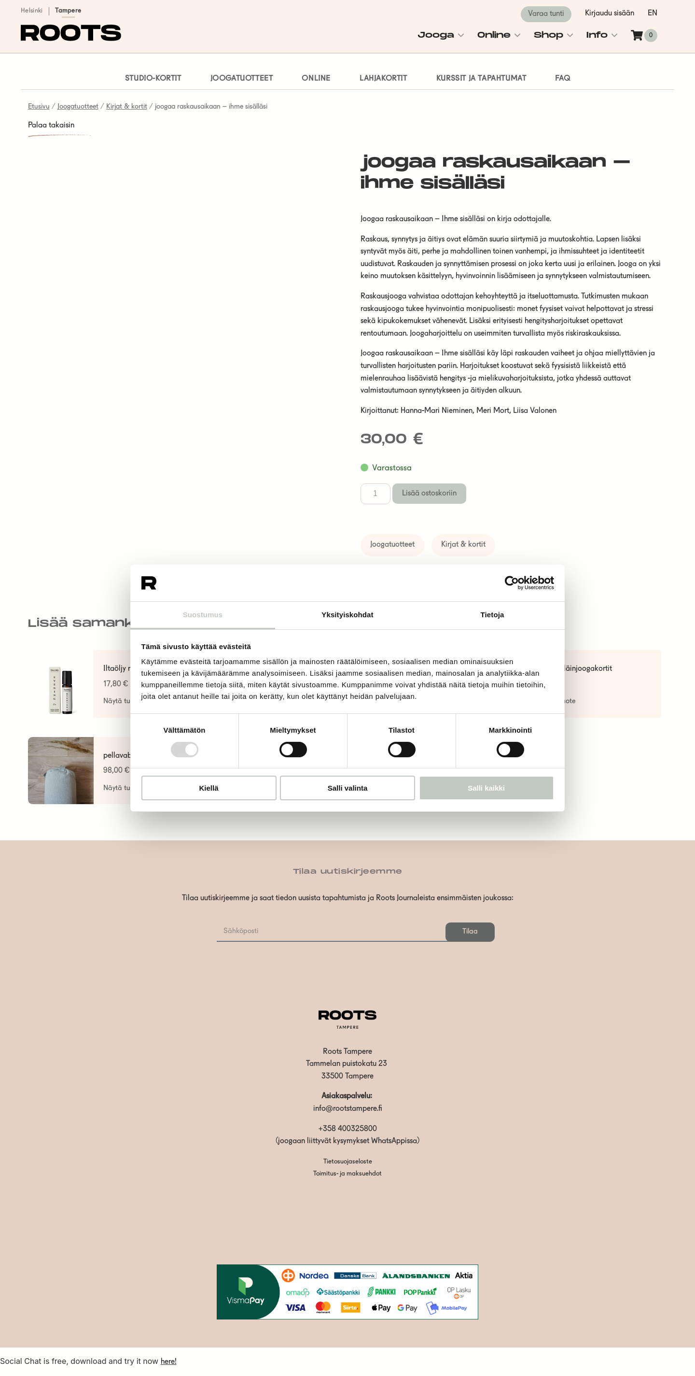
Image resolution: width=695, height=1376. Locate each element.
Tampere (68, 11)
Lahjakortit (383, 79)
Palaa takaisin (51, 125)
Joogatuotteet (241, 79)
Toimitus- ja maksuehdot (347, 1174)
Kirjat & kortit (126, 107)
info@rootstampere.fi (347, 1109)
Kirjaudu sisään (609, 13)
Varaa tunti (546, 14)
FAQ (562, 79)
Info (597, 35)
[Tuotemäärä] (375, 493)
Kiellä (208, 788)
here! (169, 1362)
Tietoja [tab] (492, 614)
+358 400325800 (348, 1129)
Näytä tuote (121, 701)
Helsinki (31, 11)
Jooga (435, 35)
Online (494, 35)
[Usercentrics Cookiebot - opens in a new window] (512, 583)
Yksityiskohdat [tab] (347, 614)
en (652, 13)
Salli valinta (348, 788)
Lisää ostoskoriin (429, 493)
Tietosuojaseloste (347, 1162)
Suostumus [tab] (203, 614)
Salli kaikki (486, 788)
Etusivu (39, 107)
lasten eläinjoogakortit (575, 669)
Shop (548, 35)
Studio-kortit (153, 79)
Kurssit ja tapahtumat (481, 79)
